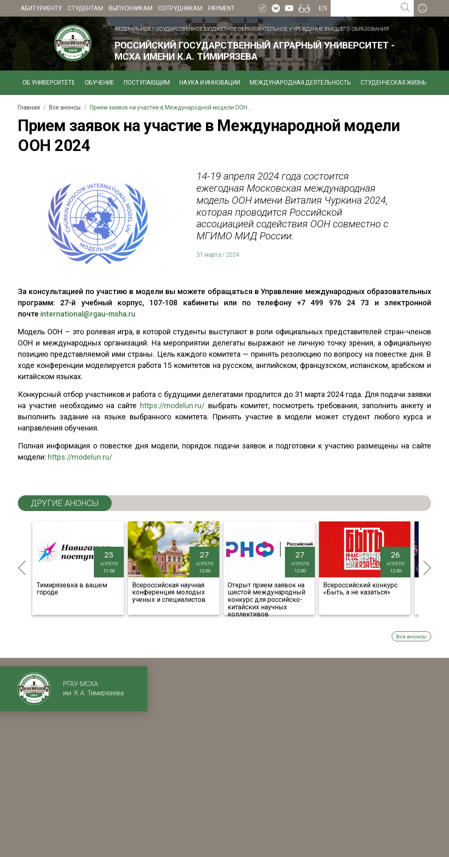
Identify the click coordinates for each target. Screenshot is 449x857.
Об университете (48, 82)
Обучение (99, 82)
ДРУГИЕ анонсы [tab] (65, 503)
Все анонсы (411, 636)
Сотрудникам (180, 8)
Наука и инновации (209, 82)
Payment (221, 8)
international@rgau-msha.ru (87, 313)
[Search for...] (364, 8)
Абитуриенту (41, 8)
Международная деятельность (300, 82)
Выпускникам (130, 8)
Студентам (85, 8)
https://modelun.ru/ (172, 405)
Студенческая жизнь (394, 82)
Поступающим (147, 82)
